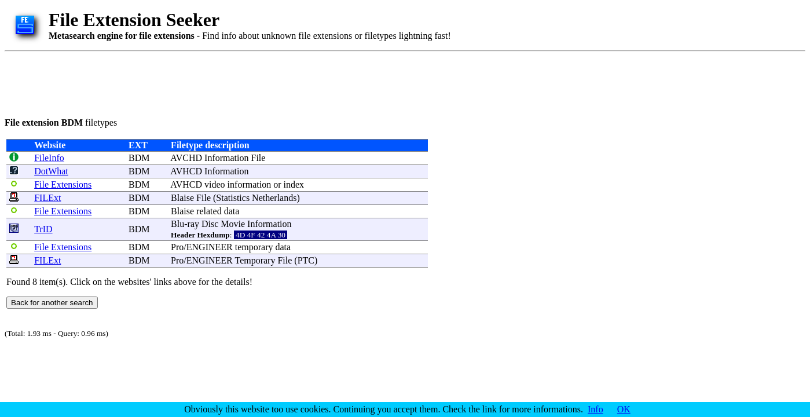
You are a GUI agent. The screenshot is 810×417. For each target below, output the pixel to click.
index (293, 184)
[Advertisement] (215, 82)
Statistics (233, 198)
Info (595, 409)
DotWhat (51, 171)
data (232, 211)
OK (624, 409)
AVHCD (186, 171)
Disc (209, 224)
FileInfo (49, 158)
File (258, 158)
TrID (43, 229)
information (250, 184)
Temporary (254, 260)
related (209, 211)
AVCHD (186, 158)
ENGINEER (209, 247)
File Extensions (62, 184)
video (214, 184)
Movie (233, 224)
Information (226, 158)
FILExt (47, 198)
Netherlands (274, 198)
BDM (139, 158)
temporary (254, 247)
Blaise (182, 198)
